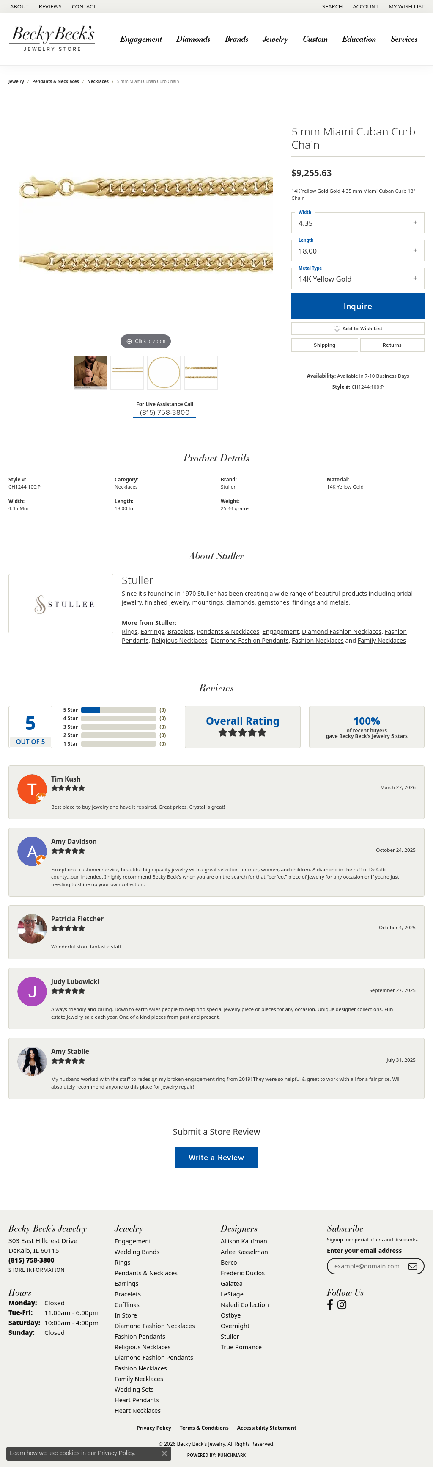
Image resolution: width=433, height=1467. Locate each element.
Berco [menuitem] (229, 1262)
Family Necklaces (382, 640)
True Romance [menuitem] (241, 1347)
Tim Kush (66, 779)
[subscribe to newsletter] (413, 1266)
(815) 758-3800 (164, 412)
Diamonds (193, 38)
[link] (18, 6)
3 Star (70, 726)
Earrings (152, 631)
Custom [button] (315, 38)
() (162, 709)
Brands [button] (236, 38)
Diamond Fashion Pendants (250, 640)
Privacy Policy (154, 1427)
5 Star (70, 709)
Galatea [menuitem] (232, 1283)
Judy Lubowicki (75, 981)
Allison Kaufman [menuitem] (244, 1241)
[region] (146, 224)
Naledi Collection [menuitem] (245, 1305)
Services (404, 38)
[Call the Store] (31, 1260)
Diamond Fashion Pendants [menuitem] (154, 1358)
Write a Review (216, 1157)
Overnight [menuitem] (235, 1326)
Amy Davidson (74, 841)
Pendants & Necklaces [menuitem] (146, 1273)
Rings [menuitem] (122, 1262)
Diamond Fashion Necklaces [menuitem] (155, 1326)
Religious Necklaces (180, 640)
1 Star (70, 743)
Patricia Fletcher (77, 918)
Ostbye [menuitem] (231, 1315)
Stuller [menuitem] (230, 1336)
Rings (129, 631)
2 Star (70, 735)
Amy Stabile (70, 1051)
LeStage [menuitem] (232, 1294)
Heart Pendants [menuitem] (137, 1400)
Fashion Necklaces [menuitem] (141, 1368)
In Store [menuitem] (126, 1315)
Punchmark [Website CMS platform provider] (232, 1455)
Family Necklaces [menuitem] (139, 1379)
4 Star (70, 718)
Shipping (324, 345)
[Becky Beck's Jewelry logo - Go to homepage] (54, 39)
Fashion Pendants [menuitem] (140, 1336)
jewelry (16, 81)
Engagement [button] (141, 38)
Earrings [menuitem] (126, 1283)
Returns (392, 345)
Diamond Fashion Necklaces (341, 631)
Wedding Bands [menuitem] (137, 1252)
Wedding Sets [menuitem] (134, 1389)
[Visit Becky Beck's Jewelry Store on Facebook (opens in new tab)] (330, 1305)
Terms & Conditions (204, 1427)
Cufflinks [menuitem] (127, 1305)
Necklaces (98, 81)
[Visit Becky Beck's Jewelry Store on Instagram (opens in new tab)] (341, 1305)
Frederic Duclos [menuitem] (243, 1273)
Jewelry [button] (275, 38)
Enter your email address (364, 1250)
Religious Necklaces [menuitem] (143, 1347)
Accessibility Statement (266, 1427)
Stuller (228, 486)
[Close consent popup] (164, 1453)
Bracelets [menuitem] (128, 1294)
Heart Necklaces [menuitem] (138, 1410)
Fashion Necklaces (318, 640)
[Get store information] (36, 1270)
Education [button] (359, 38)
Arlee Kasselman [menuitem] (244, 1252)
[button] (332, 6)
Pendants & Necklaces (56, 81)
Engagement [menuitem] (133, 1241)
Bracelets (180, 631)
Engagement (281, 631)
